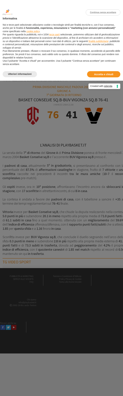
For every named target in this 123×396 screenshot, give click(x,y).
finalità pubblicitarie (98, 41)
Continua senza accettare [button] (103, 12)
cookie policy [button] (33, 31)
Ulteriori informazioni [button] (20, 74)
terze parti (54, 34)
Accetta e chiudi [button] (103, 74)
